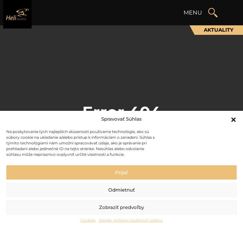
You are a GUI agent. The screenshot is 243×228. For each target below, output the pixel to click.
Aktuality (219, 30)
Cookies (88, 220)
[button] (233, 119)
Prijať (121, 172)
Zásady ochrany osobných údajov (131, 220)
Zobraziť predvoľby (121, 207)
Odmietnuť (121, 190)
